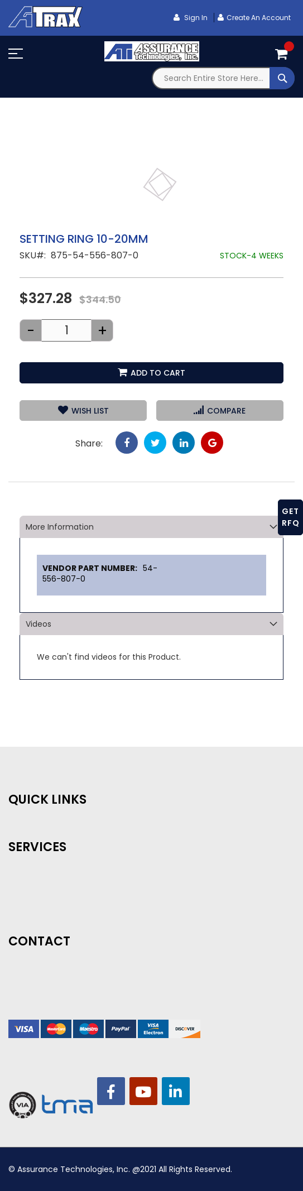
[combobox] (223, 78)
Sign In (195, 17)
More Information (60, 526)
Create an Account (259, 17)
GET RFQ (291, 517)
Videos (38, 624)
